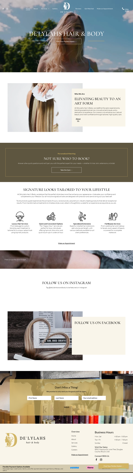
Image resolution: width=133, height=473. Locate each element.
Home (73, 436)
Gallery (74, 446)
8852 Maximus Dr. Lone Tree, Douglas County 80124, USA (109, 450)
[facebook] (3, 9)
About (73, 439)
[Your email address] (94, 398)
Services (74, 443)
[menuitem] (28, 8)
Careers (74, 450)
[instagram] (7, 9)
